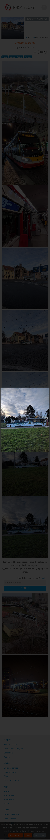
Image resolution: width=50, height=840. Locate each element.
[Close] (48, 388)
